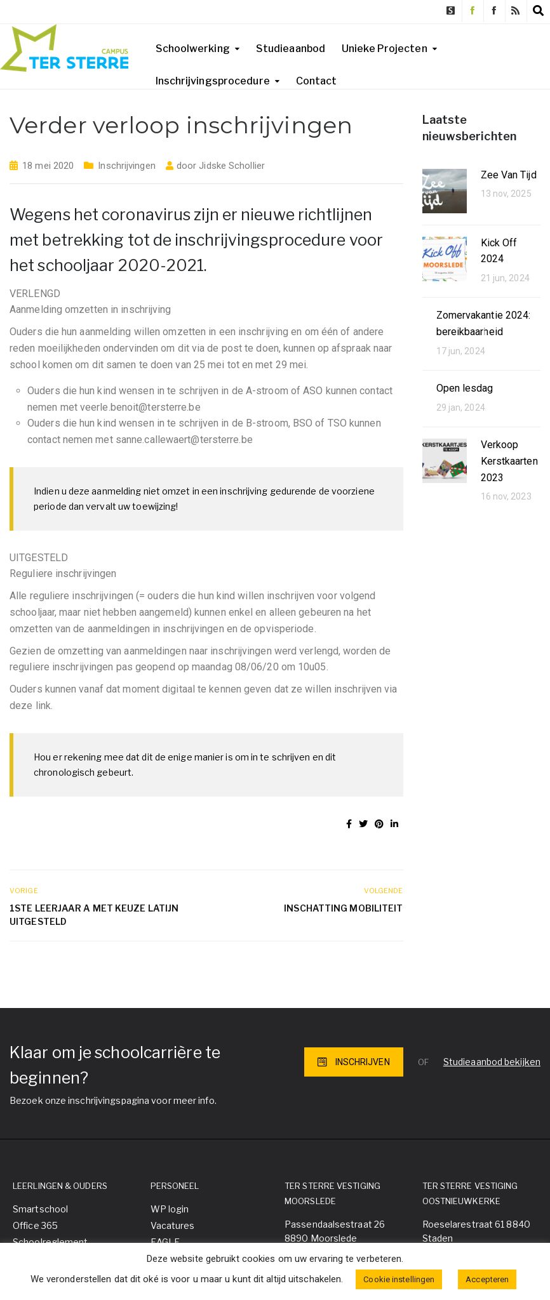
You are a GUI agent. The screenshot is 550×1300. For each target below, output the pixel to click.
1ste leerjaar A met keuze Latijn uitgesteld (94, 915)
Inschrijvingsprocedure (213, 81)
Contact (316, 81)
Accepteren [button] (487, 1279)
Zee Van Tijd (509, 175)
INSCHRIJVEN (354, 1062)
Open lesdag (464, 388)
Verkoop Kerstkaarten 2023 (509, 461)
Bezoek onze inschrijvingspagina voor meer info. (113, 1100)
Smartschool (40, 1209)
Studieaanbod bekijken (491, 1061)
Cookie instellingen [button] (398, 1279)
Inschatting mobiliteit (343, 908)
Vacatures (173, 1225)
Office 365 (35, 1225)
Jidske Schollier (232, 165)
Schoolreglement (50, 1242)
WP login (170, 1209)
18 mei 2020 (48, 165)
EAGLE (165, 1242)
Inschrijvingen (126, 165)
